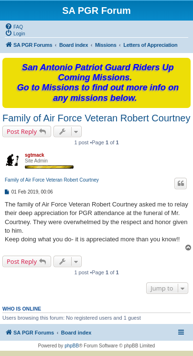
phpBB (71, 345)
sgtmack (34, 155)
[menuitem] (14, 26)
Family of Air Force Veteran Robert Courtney (96, 118)
